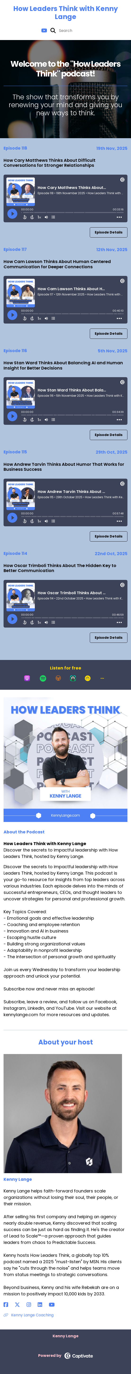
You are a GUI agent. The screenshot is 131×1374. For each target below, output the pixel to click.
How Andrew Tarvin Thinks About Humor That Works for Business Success (64, 466)
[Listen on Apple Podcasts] (27, 678)
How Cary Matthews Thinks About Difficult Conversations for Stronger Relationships (49, 162)
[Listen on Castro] (73, 678)
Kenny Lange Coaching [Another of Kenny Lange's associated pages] (29, 1315)
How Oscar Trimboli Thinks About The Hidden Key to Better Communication (60, 568)
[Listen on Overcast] (58, 678)
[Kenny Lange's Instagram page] (32, 1304)
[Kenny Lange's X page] (20, 1304)
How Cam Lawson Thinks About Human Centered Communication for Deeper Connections (57, 264)
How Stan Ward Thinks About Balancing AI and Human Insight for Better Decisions (63, 365)
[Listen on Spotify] (43, 678)
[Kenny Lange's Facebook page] (9, 1304)
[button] (102, 678)
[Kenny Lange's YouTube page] (54, 1304)
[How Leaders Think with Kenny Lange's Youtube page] (44, 30)
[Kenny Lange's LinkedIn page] (43, 1304)
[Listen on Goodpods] (87, 678)
